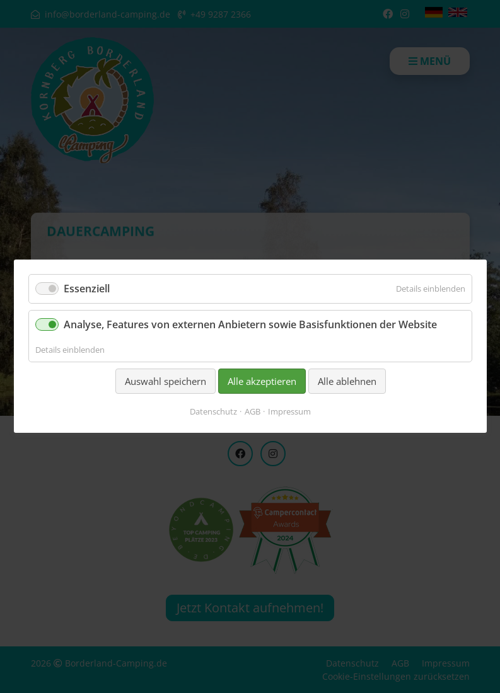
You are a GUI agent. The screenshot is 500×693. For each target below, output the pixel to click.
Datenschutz (213, 412)
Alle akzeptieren (261, 381)
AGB (252, 412)
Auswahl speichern (165, 381)
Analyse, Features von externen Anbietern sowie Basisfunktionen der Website (250, 325)
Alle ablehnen (346, 381)
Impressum (289, 412)
